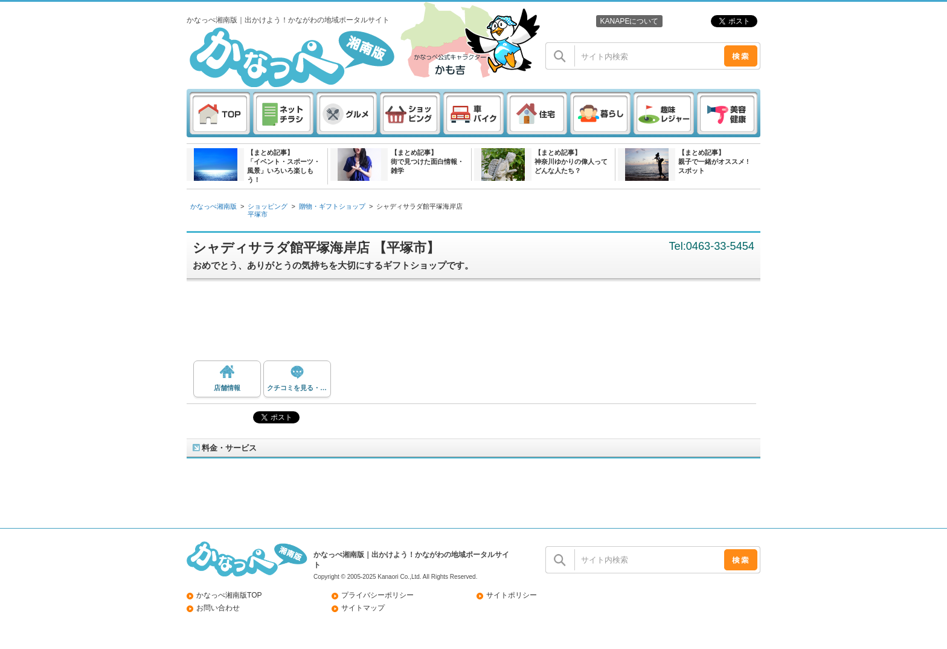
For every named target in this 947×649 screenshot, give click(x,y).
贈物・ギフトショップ (332, 206)
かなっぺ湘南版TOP (229, 595)
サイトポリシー (511, 595)
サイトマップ (363, 608)
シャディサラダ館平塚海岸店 (419, 206)
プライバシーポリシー (377, 595)
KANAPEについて (629, 21)
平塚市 (258, 214)
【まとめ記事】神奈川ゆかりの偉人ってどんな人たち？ (571, 161)
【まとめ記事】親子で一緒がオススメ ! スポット (713, 161)
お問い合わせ (218, 608)
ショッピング (267, 206)
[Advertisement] (479, 324)
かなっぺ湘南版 (213, 206)
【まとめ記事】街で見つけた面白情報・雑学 (427, 161)
